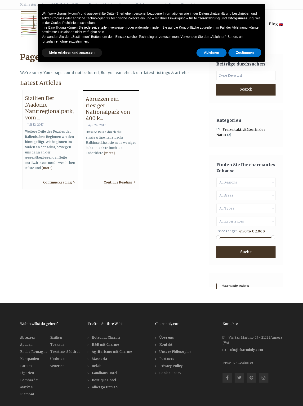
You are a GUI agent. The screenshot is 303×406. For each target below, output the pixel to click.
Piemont (27, 394)
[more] (47, 168)
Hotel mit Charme (106, 338)
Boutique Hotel (104, 380)
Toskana (57, 345)
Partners (166, 359)
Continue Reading (59, 182)
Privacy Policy (171, 366)
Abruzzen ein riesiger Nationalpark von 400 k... (108, 109)
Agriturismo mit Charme (112, 352)
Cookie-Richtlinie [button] (63, 23)
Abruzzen (27, 338)
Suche (246, 252)
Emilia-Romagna (33, 352)
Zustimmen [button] (245, 52)
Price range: (226, 231)
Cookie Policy (170, 373)
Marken (26, 387)
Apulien (26, 345)
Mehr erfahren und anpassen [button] (71, 52)
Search (246, 89)
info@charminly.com (246, 350)
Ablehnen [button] (211, 52)
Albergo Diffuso (105, 387)
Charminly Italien (234, 286)
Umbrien (57, 359)
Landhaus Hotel (104, 373)
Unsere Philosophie (175, 352)
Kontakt (166, 345)
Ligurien (27, 373)
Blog (276, 24)
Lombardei (29, 380)
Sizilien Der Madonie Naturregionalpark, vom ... (49, 108)
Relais (97, 366)
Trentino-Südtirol (65, 352)
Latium (26, 366)
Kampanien (29, 359)
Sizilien (56, 338)
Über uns (166, 338)
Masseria (99, 359)
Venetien (57, 366)
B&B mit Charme (105, 345)
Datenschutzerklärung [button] (215, 13)
